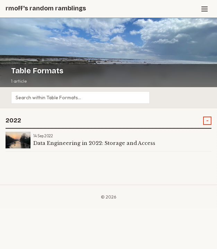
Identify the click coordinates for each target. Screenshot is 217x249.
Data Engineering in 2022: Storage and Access (94, 143)
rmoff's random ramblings (46, 8)
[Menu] (204, 9)
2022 (13, 120)
